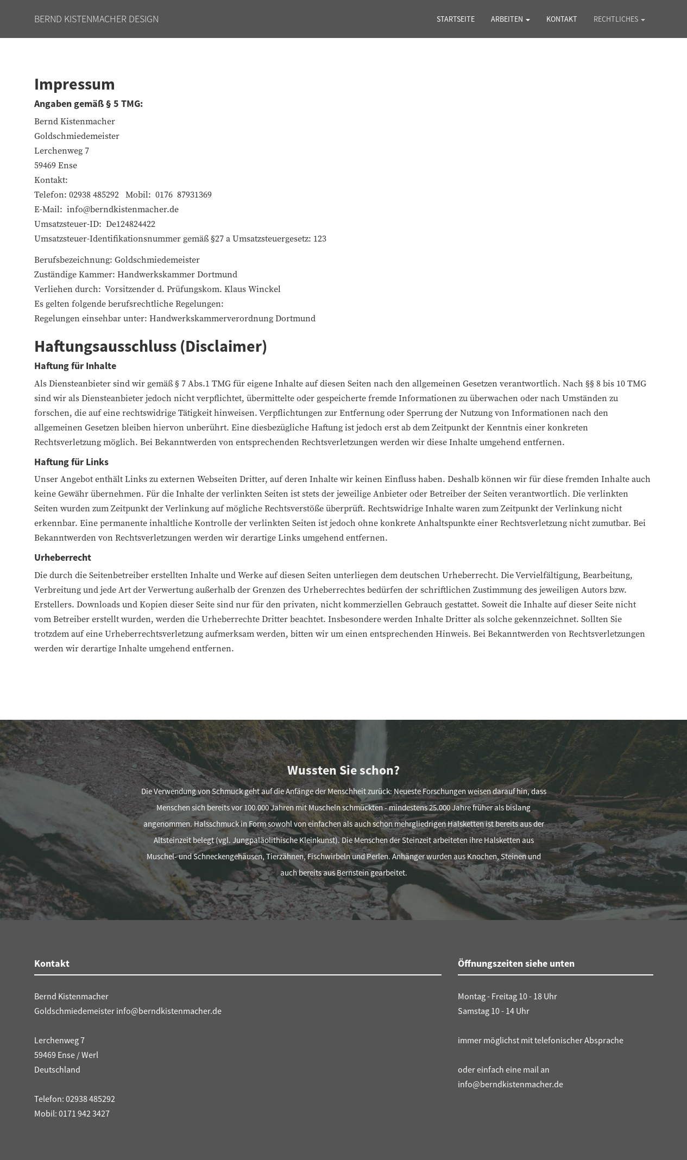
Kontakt (561, 19)
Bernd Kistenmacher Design (96, 18)
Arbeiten (510, 19)
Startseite (456, 19)
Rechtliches (619, 19)
